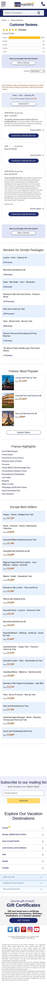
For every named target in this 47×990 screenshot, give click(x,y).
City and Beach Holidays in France (14, 471)
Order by (34, 71)
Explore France (23, 432)
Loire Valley (6, 477)
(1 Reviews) (7, 341)
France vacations (17, 20)
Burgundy (5, 481)
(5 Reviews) (7, 262)
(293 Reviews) (8, 314)
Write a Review (23, 63)
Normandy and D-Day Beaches (13, 474)
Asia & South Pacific (10, 841)
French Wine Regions (10, 451)
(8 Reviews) (7, 326)
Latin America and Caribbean (14, 848)
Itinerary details (37, 130)
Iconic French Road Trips (11, 491)
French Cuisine (7, 455)
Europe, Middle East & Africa (14, 834)
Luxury (6, 828)
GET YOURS (23, 920)
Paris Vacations (8, 494)
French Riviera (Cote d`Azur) (12, 458)
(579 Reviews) (8, 302)
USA (4, 854)
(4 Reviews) (7, 287)
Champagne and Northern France (14, 487)
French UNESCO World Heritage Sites (16, 468)
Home (4, 20)
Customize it (23, 104)
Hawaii (5, 861)
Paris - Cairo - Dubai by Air (23, 95)
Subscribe (23, 801)
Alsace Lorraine (8, 484)
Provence (5, 464)
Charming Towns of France (12, 461)
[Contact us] (44, 4)
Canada (5, 868)
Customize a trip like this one (23, 136)
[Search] (18, 12)
